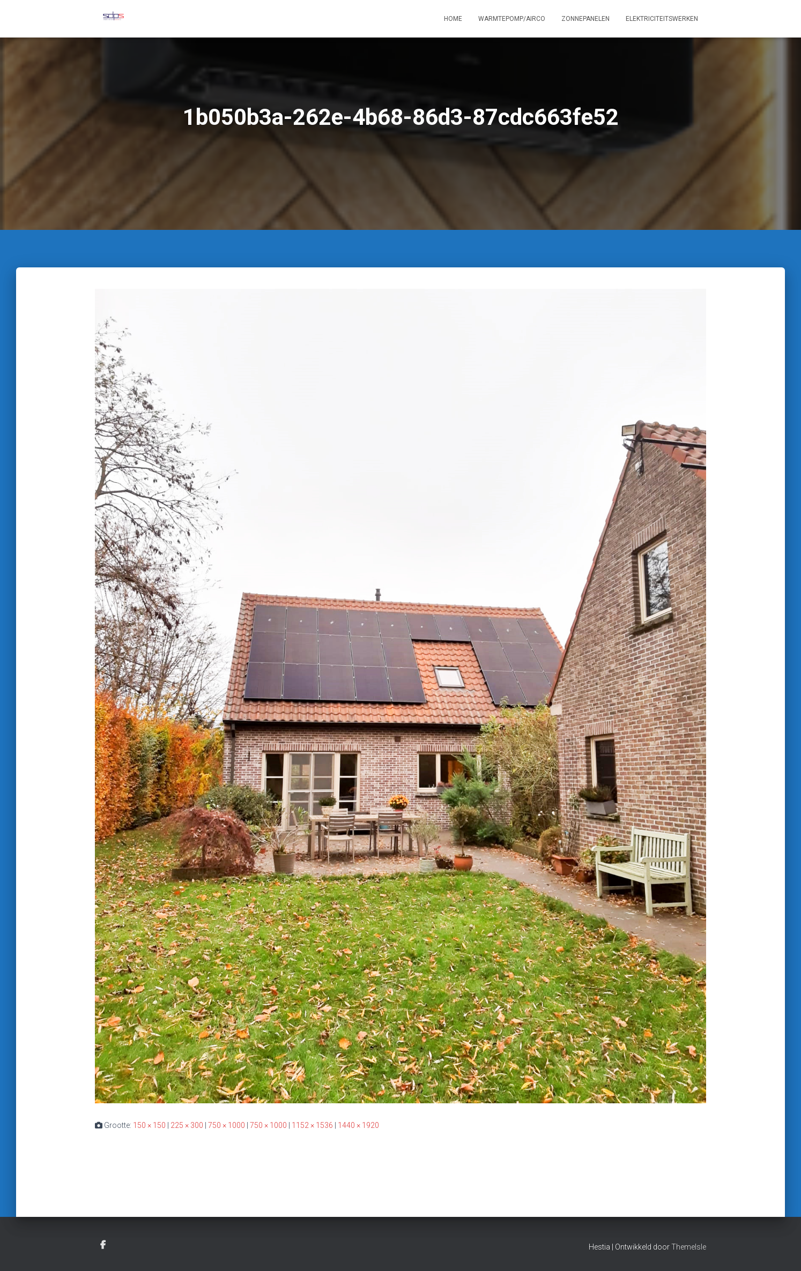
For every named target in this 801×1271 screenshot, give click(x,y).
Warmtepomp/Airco (511, 19)
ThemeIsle (688, 1247)
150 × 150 (149, 1125)
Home (453, 19)
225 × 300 (186, 1125)
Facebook (103, 1245)
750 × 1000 (226, 1125)
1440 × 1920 (358, 1125)
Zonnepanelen (585, 19)
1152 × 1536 (312, 1125)
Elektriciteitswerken (662, 19)
